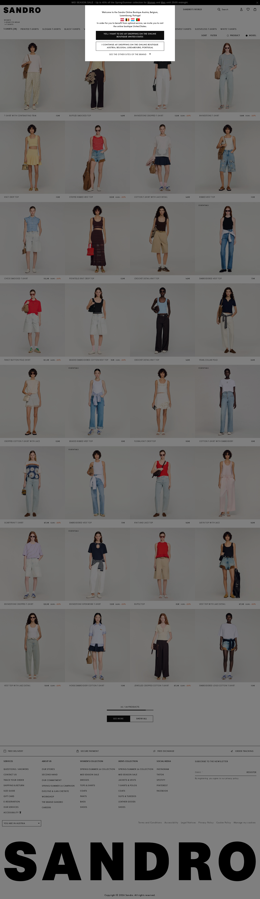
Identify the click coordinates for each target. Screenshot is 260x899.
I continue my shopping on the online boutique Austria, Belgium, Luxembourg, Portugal (130, 46)
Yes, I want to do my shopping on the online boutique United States (130, 35)
